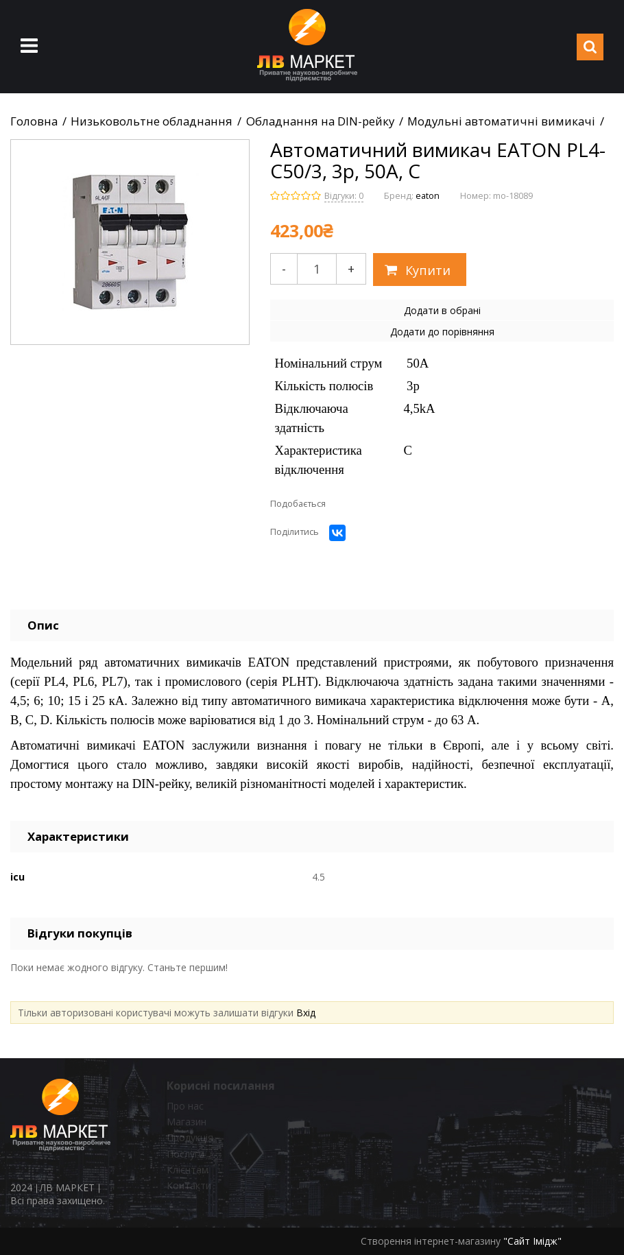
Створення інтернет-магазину (431, 1240)
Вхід (305, 1012)
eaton (428, 196)
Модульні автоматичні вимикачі (501, 121)
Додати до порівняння (442, 331)
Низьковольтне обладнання (151, 121)
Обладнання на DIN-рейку (320, 121)
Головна (34, 121)
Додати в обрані (442, 310)
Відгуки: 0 (343, 196)
